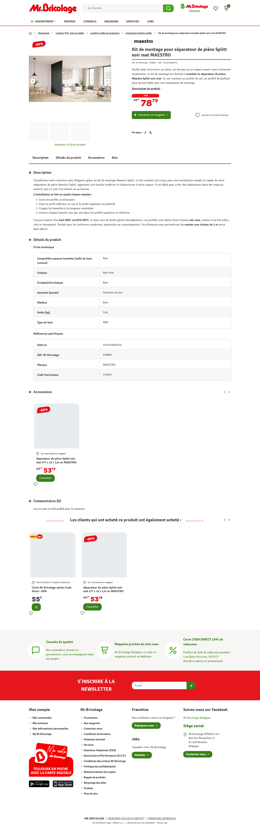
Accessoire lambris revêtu (139, 33)
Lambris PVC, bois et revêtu (70, 33)
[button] (226, 8)
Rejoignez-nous (144, 725)
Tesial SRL (162, 823)
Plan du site (90, 793)
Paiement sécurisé (94, 739)
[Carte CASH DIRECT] (172, 650)
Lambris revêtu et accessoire (104, 33)
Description (40, 158)
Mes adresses (40, 723)
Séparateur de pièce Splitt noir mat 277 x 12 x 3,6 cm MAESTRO (56, 460)
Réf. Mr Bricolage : (140, 62)
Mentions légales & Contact (126, 818)
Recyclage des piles (94, 783)
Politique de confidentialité (99, 766)
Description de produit (147, 88)
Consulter (45, 478)
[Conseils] (35, 650)
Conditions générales (162, 818)
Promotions (90, 718)
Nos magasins (91, 723)
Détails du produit (68, 158)
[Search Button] (168, 8)
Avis (115, 158)
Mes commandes (42, 718)
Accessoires (96, 158)
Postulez (140, 755)
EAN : (160, 62)
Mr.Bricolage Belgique (197, 718)
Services (88, 745)
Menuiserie (43, 33)
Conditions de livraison (96, 734)
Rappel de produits (94, 777)
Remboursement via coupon (99, 772)
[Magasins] (104, 650)
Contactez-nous (92, 728)
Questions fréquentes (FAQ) (99, 750)
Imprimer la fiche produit (70, 144)
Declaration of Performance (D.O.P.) (104, 756)
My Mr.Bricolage (41, 734)
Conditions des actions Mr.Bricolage (104, 761)
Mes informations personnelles (50, 728)
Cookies (88, 788)
